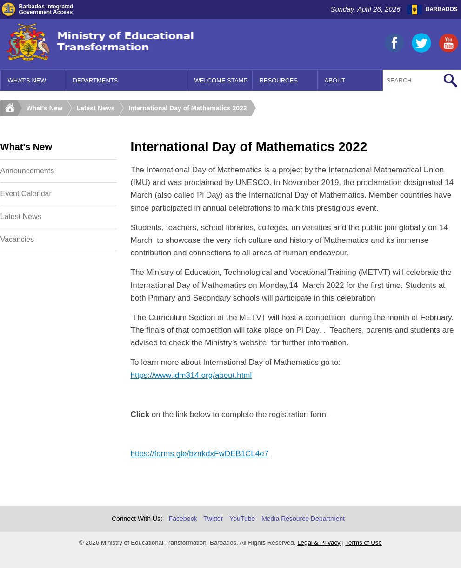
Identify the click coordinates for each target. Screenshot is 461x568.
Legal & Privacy (319, 542)
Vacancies (17, 239)
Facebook (183, 518)
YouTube (242, 518)
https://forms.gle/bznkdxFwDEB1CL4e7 (200, 453)
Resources (279, 80)
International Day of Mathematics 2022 (187, 108)
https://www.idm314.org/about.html (191, 375)
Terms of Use (363, 542)
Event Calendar (26, 194)
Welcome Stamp (221, 80)
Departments (95, 80)
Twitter (213, 518)
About (335, 80)
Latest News (96, 108)
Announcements (27, 171)
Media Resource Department (303, 518)
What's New (27, 80)
